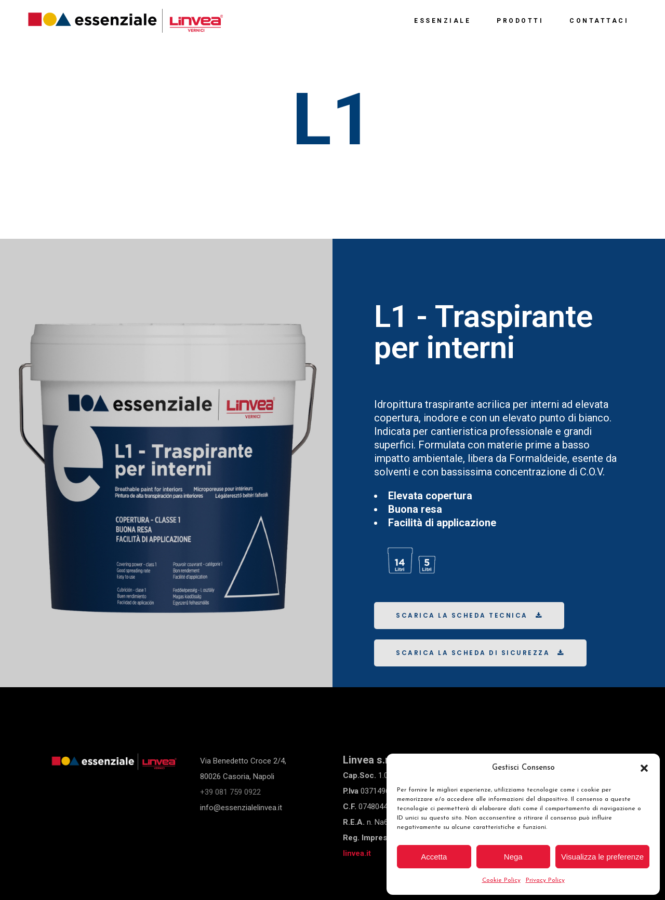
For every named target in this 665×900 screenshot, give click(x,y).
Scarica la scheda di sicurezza (480, 652)
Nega (513, 856)
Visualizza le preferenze (602, 856)
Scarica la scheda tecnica (469, 615)
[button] (644, 768)
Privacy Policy (545, 880)
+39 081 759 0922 (230, 792)
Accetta (434, 856)
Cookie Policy (501, 880)
